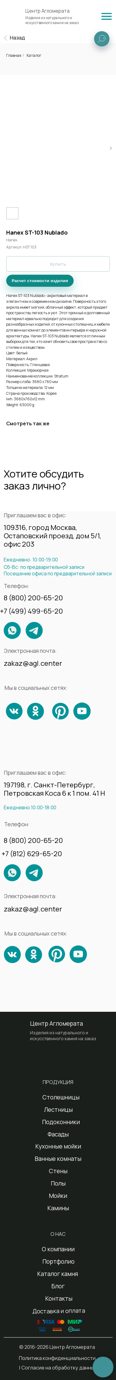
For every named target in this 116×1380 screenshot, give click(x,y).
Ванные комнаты (58, 1159)
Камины (58, 1208)
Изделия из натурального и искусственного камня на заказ (52, 20)
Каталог (34, 55)
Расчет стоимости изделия (40, 280)
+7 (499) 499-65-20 (31, 611)
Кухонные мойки (58, 1146)
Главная (13, 55)
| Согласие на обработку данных (58, 1367)
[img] (106, 16)
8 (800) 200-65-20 (33, 597)
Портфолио (58, 1261)
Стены (58, 1171)
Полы (58, 1183)
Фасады (58, 1134)
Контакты (58, 1299)
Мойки (58, 1196)
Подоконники (61, 1122)
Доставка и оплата (58, 1310)
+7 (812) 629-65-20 (32, 853)
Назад (17, 37)
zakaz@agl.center (33, 663)
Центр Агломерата (47, 11)
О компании (58, 1249)
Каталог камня (57, 1274)
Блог (58, 1286)
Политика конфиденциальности (57, 1358)
